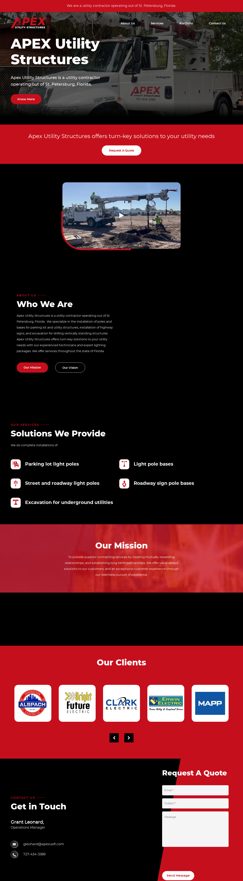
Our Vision (70, 367)
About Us (128, 23)
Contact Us (217, 23)
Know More (26, 99)
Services (157, 23)
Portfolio (186, 23)
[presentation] (190, 857)
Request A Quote (121, 150)
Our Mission (32, 367)
